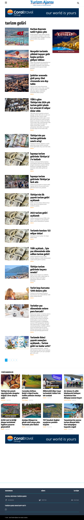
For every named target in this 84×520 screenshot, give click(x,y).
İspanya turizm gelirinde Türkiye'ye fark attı (40, 179)
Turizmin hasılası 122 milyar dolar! (40, 232)
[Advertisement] (42, 464)
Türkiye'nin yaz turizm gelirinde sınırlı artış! (38, 138)
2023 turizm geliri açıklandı (38, 214)
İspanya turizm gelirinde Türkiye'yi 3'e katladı (39, 156)
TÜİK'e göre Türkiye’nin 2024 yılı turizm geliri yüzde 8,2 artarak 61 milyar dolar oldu (40, 105)
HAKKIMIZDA (9, 491)
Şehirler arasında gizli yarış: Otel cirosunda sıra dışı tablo (39, 79)
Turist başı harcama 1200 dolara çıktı (40, 289)
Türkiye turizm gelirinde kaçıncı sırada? (38, 269)
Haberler (32, 40)
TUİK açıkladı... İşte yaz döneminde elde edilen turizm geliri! (40, 251)
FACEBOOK (9, 500)
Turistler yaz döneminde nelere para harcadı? (39, 308)
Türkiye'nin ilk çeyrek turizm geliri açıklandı (39, 197)
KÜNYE (43, 491)
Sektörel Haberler (67, 400)
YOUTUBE (75, 500)
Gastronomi (3, 400)
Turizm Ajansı (14, 517)
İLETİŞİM (76, 491)
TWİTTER (42, 500)
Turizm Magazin (25, 400)
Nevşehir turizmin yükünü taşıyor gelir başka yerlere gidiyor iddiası (40, 55)
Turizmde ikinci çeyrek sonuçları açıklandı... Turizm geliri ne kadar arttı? (40, 341)
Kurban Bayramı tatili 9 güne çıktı (38, 30)
